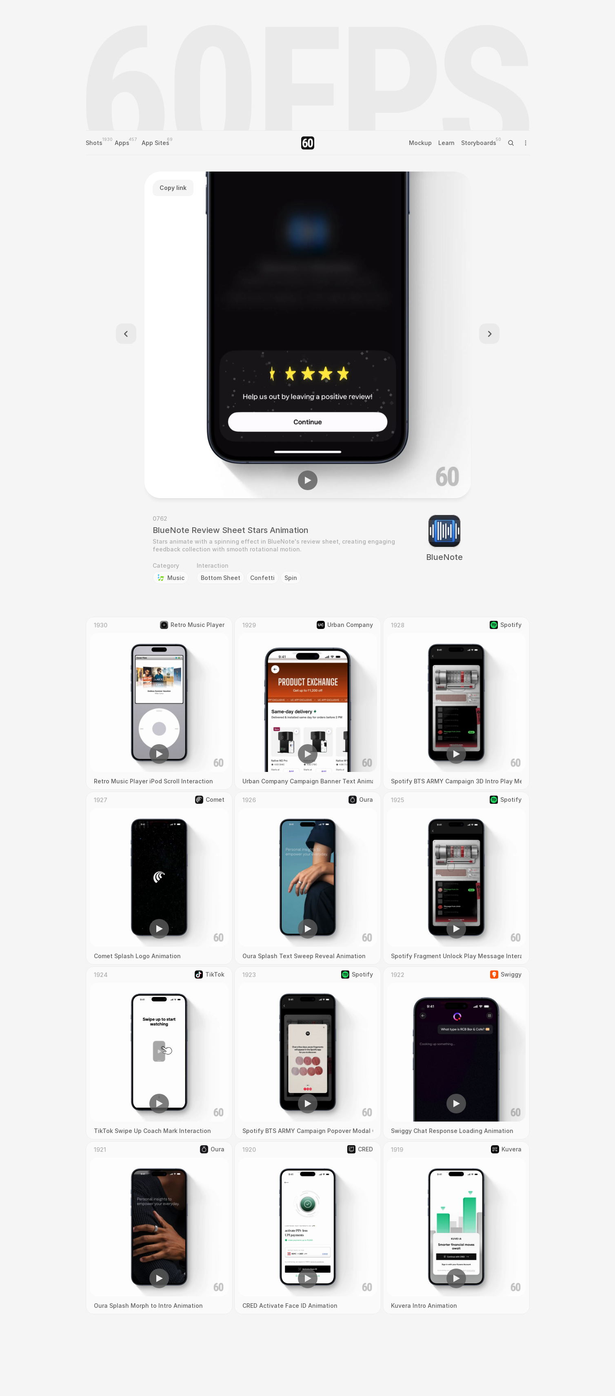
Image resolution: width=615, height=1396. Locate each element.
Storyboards (478, 142)
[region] (307, 335)
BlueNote (444, 557)
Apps (122, 142)
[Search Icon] (511, 143)
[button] (307, 480)
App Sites (155, 142)
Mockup (420, 142)
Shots (94, 142)
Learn (446, 142)
